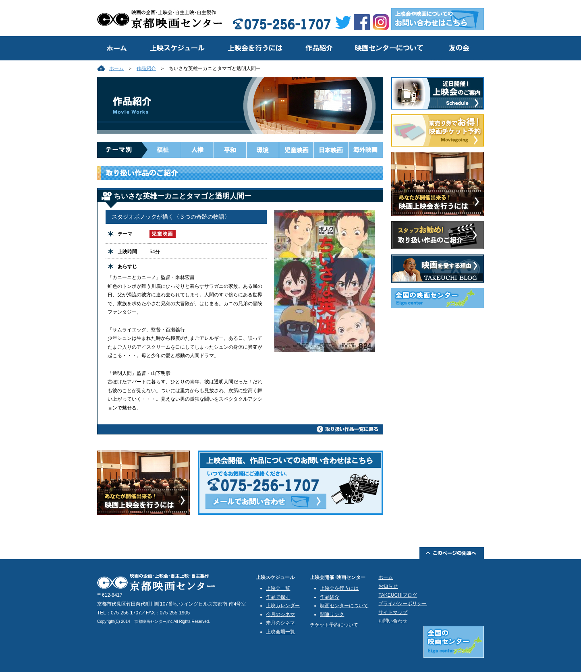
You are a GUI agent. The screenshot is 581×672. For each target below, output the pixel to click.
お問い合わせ (392, 621)
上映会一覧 (278, 588)
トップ (117, 48)
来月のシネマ (280, 623)
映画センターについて (388, 48)
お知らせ (388, 586)
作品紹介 (319, 48)
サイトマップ (392, 612)
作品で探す (278, 597)
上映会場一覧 (280, 632)
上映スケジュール (175, 48)
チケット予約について (334, 625)
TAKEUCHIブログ (397, 595)
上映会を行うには (254, 48)
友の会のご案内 (459, 48)
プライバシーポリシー (402, 603)
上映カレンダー (283, 605)
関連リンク (332, 614)
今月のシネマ (280, 614)
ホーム (116, 68)
